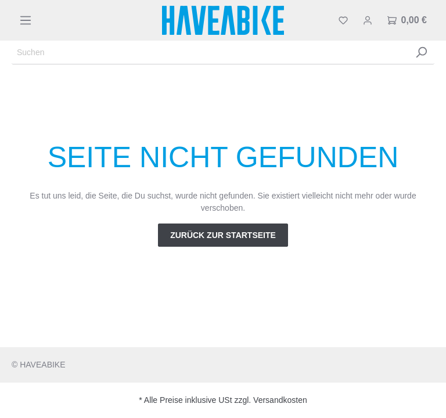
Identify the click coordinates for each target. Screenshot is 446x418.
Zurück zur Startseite (223, 235)
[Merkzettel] (343, 20)
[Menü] (25, 20)
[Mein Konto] (367, 20)
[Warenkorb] (407, 20)
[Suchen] (210, 52)
